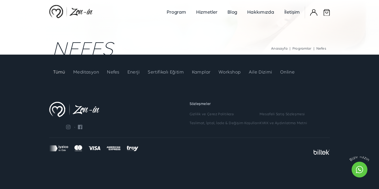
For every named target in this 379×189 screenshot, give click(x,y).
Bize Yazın (359, 158)
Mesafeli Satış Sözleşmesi (282, 114)
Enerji (136, 72)
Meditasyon (87, 72)
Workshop (236, 72)
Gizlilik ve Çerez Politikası (212, 114)
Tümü (59, 72)
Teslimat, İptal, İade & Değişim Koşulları (225, 123)
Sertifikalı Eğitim (169, 72)
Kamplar (206, 72)
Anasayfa (279, 49)
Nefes (115, 72)
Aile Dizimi (268, 72)
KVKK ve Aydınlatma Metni (283, 123)
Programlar (302, 49)
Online (295, 72)
